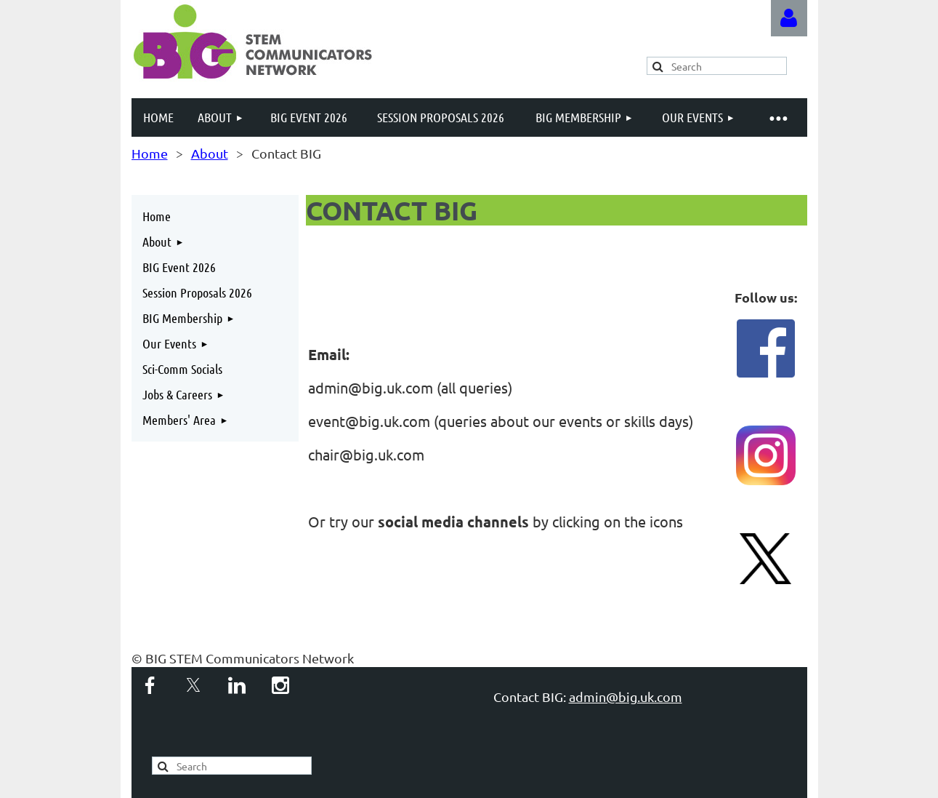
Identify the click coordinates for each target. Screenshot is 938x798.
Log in (789, 18)
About (209, 153)
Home (150, 153)
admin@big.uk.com (625, 696)
